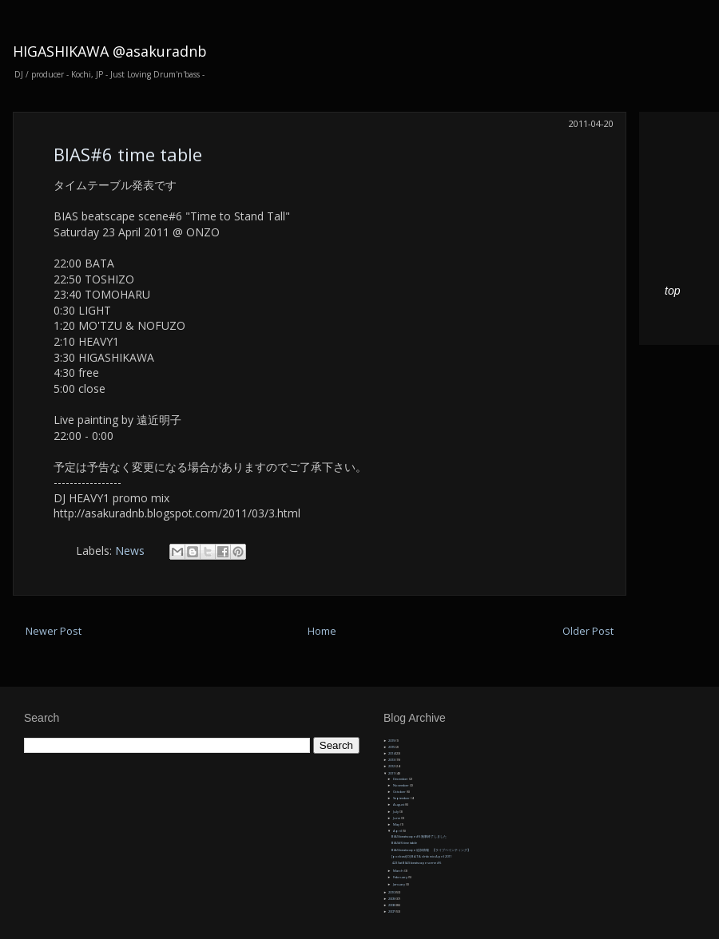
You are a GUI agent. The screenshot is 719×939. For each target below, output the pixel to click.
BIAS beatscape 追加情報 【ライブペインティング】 (431, 850)
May (396, 824)
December (401, 779)
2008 (391, 905)
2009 (391, 899)
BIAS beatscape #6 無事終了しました (419, 836)
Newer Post (53, 631)
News (130, 550)
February (400, 877)
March (398, 871)
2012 (391, 766)
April (398, 831)
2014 (391, 753)
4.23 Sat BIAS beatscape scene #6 (416, 863)
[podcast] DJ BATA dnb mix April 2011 (421, 856)
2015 (391, 747)
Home (322, 631)
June (397, 818)
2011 (391, 773)
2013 (391, 760)
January (399, 884)
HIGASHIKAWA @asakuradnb (110, 51)
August (399, 804)
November (401, 785)
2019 (391, 741)
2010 (391, 892)
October (400, 792)
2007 (391, 911)
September (402, 798)
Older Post (588, 631)
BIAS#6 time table (128, 154)
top (672, 290)
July (396, 812)
